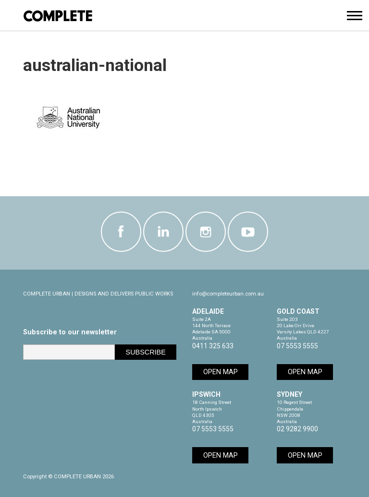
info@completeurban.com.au (228, 294)
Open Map (220, 372)
